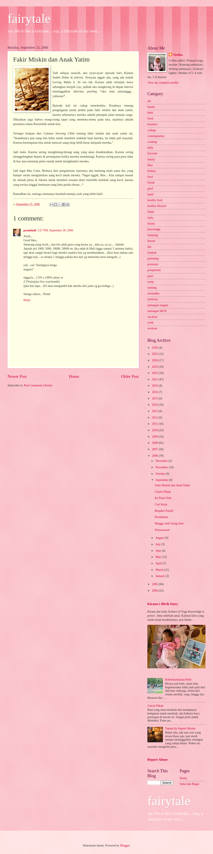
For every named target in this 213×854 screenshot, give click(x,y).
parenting (153, 258)
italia (150, 217)
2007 (155, 449)
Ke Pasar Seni (163, 498)
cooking (152, 141)
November (162, 467)
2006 (155, 455)
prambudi (29, 230)
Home (74, 376)
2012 (155, 417)
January (160, 576)
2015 (155, 398)
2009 (155, 436)
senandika (153, 293)
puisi (150, 276)
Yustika (178, 54)
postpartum (154, 270)
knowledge (154, 229)
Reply (27, 300)
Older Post (130, 376)
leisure (151, 240)
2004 (155, 590)
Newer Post (17, 376)
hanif (150, 194)
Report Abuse (157, 759)
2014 (155, 404)
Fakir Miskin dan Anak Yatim (172, 485)
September (162, 480)
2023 (155, 366)
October (161, 473)
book (150, 118)
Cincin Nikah (163, 491)
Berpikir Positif (164, 510)
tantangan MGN (157, 311)
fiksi (150, 165)
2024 (155, 360)
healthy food (154, 200)
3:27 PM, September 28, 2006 (55, 230)
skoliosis (152, 299)
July (158, 544)
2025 (155, 353)
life (149, 247)
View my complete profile (162, 82)
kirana (151, 223)
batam (151, 106)
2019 (155, 385)
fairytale (29, 18)
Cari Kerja (161, 504)
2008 (155, 442)
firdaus (151, 171)
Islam (150, 211)
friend (150, 182)
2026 (155, 347)
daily (150, 147)
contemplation (155, 136)
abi (149, 101)
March (160, 569)
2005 (155, 584)
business (152, 124)
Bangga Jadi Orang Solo (169, 523)
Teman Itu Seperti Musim (180, 728)
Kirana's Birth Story (162, 604)
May (159, 557)
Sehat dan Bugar (189, 784)
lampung (152, 235)
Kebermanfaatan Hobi (178, 679)
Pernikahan (161, 517)
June (159, 550)
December (162, 460)
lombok (151, 252)
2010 (155, 430)
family (151, 159)
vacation (152, 316)
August (160, 537)
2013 (155, 411)
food (150, 176)
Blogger (125, 845)
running (152, 287)
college (151, 130)
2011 (155, 423)
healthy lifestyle (157, 206)
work (150, 322)
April (159, 563)
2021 (155, 379)
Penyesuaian (162, 530)
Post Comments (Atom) (38, 385)
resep (150, 281)
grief (150, 188)
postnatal (152, 264)
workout (152, 328)
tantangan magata (157, 305)
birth (150, 112)
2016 (155, 392)
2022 (155, 373)
